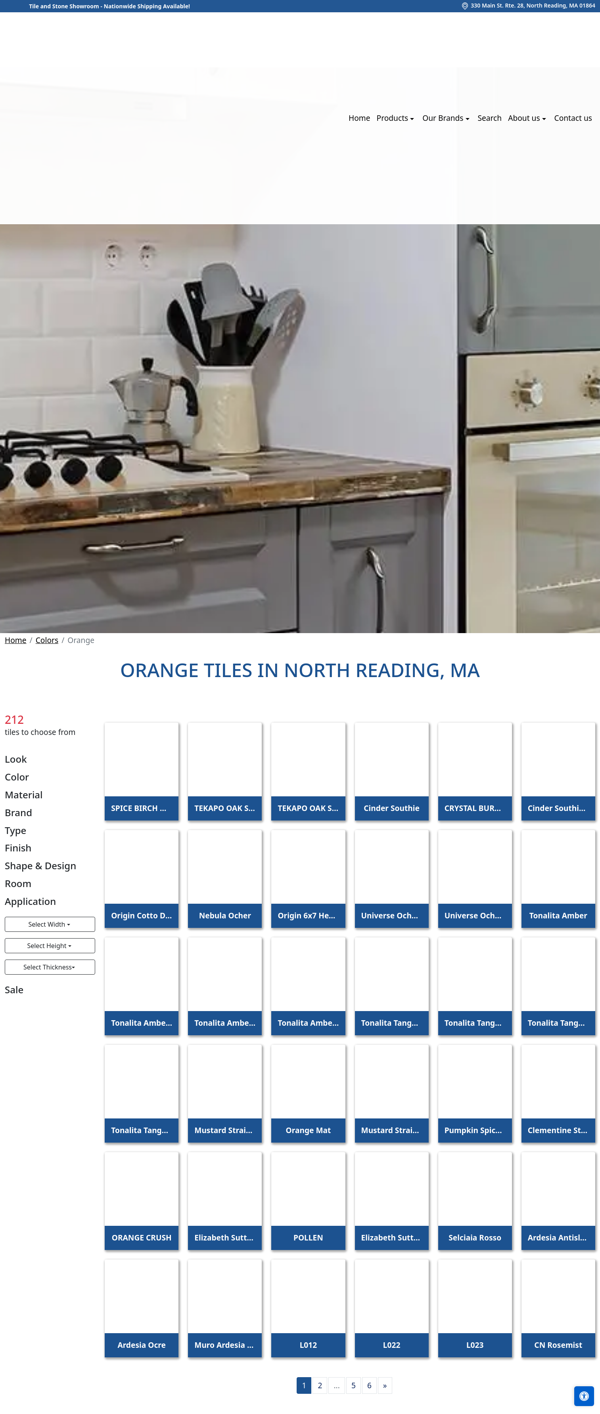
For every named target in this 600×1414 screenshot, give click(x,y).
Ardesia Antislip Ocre (558, 1237)
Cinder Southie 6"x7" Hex (558, 808)
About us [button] (525, 118)
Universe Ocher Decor (475, 915)
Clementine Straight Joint (558, 1130)
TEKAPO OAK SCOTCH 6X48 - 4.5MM (224, 808)
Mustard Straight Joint (224, 1130)
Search (489, 118)
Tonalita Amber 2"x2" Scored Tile (224, 1022)
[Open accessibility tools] (584, 1396)
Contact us (573, 118)
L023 (475, 1345)
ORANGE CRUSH (142, 1237)
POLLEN (308, 1237)
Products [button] (393, 118)
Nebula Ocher (225, 915)
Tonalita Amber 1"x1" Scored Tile (308, 1022)
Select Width (47, 924)
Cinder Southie (392, 808)
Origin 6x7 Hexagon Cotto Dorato (308, 915)
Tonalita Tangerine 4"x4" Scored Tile (475, 1022)
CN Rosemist (558, 1345)
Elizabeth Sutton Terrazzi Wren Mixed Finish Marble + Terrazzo (391, 1237)
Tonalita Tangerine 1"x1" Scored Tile (141, 1130)
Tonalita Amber (558, 915)
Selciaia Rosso (475, 1237)
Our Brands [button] (443, 118)
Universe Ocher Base (391, 915)
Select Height (47, 945)
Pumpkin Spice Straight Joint (475, 1130)
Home (359, 118)
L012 (308, 1345)
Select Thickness (47, 967)
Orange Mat (308, 1130)
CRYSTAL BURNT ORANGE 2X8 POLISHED (475, 808)
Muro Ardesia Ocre (224, 1345)
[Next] (385, 1385)
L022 (392, 1345)
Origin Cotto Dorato (141, 915)
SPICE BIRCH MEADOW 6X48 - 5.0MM (141, 808)
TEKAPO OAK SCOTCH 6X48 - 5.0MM (308, 808)
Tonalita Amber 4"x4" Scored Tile (141, 1022)
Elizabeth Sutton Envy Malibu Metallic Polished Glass (224, 1237)
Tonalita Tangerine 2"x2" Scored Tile (558, 1022)
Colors (47, 640)
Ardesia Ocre (141, 1345)
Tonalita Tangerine (391, 1022)
